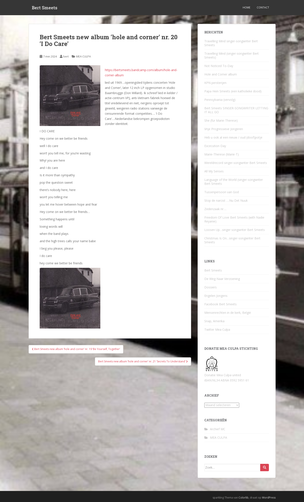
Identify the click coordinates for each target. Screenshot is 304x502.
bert (66, 56)
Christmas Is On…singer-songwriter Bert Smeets (232, 240)
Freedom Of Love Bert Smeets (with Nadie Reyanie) (234, 219)
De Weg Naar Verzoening (222, 279)
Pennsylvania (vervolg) (220, 100)
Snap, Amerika (214, 321)
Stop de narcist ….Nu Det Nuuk (226, 200)
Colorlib (244, 497)
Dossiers (210, 287)
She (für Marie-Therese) (221, 120)
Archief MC (217, 429)
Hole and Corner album (220, 74)
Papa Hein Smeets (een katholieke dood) (233, 91)
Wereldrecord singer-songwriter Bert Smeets (235, 163)
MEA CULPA (83, 56)
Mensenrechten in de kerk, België (227, 313)
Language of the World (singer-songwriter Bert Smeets (233, 182)
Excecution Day (215, 146)
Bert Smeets (44, 7)
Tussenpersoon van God (221, 192)
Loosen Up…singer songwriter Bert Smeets (234, 230)
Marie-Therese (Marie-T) (221, 154)
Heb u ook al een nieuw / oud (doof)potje (233, 137)
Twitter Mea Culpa (217, 329)
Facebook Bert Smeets (220, 304)
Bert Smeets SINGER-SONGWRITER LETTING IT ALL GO (236, 110)
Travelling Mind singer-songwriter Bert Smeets (231, 43)
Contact (263, 7)
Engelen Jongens (216, 296)
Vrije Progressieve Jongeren (223, 129)
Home (246, 7)
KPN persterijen (215, 83)
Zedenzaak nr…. (215, 209)
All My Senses (214, 171)
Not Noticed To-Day (218, 66)
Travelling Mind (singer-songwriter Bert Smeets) (231, 55)
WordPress (269, 497)
